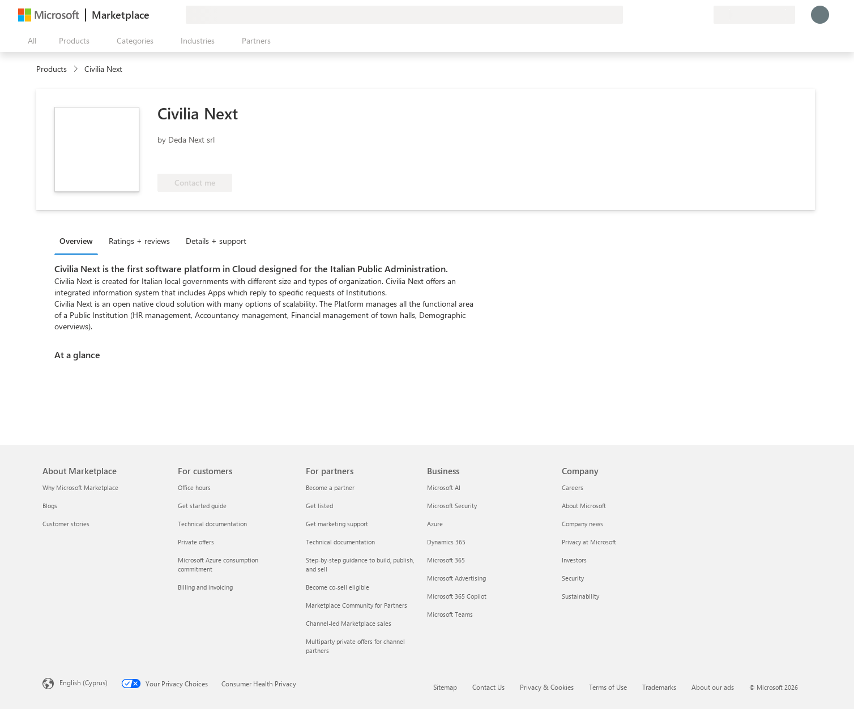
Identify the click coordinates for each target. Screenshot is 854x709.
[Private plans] (704, 14)
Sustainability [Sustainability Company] (580, 596)
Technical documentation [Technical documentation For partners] (340, 542)
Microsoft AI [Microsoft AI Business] (443, 487)
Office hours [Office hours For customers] (194, 487)
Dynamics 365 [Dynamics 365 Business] (446, 542)
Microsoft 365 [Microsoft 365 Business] (446, 560)
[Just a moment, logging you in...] (820, 15)
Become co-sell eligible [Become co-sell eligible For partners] (337, 587)
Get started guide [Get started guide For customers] (202, 505)
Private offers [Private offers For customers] (196, 542)
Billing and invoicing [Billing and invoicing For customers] (205, 587)
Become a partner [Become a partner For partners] (330, 487)
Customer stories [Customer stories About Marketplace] (65, 523)
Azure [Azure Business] (435, 523)
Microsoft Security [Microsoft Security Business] (452, 505)
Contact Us (488, 686)
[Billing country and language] (754, 15)
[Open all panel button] (29, 40)
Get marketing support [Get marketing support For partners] (337, 523)
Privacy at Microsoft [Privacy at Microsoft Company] (589, 542)
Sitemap (445, 686)
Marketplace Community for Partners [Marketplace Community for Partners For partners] (356, 605)
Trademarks (659, 686)
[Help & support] (677, 14)
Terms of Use (608, 686)
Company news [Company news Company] (582, 523)
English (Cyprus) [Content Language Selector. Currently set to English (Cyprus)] (83, 682)
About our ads (712, 686)
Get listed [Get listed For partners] (319, 505)
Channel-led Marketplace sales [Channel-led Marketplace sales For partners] (348, 623)
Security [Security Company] (573, 578)
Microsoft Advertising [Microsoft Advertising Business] (456, 578)
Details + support (216, 240)
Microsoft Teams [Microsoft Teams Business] (450, 614)
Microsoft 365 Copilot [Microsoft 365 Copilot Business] (456, 596)
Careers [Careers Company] (572, 487)
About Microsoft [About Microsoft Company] (584, 505)
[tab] (79, 240)
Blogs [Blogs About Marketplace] (49, 505)
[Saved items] (690, 14)
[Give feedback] (663, 14)
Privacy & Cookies (547, 686)
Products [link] (51, 68)
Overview (76, 240)
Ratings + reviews (139, 240)
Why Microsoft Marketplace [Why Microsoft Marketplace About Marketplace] (80, 487)
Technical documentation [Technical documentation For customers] (212, 523)
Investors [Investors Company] (574, 560)
